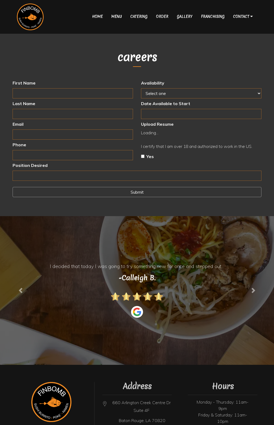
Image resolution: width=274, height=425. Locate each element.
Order (162, 16)
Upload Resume (157, 124)
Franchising (212, 16)
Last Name (24, 103)
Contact (241, 16)
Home (97, 16)
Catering (138, 16)
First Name (24, 83)
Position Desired (30, 165)
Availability (152, 83)
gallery (184, 16)
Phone (19, 144)
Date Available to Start (165, 103)
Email (18, 124)
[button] (20, 290)
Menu (116, 16)
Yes (150, 156)
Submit (137, 192)
